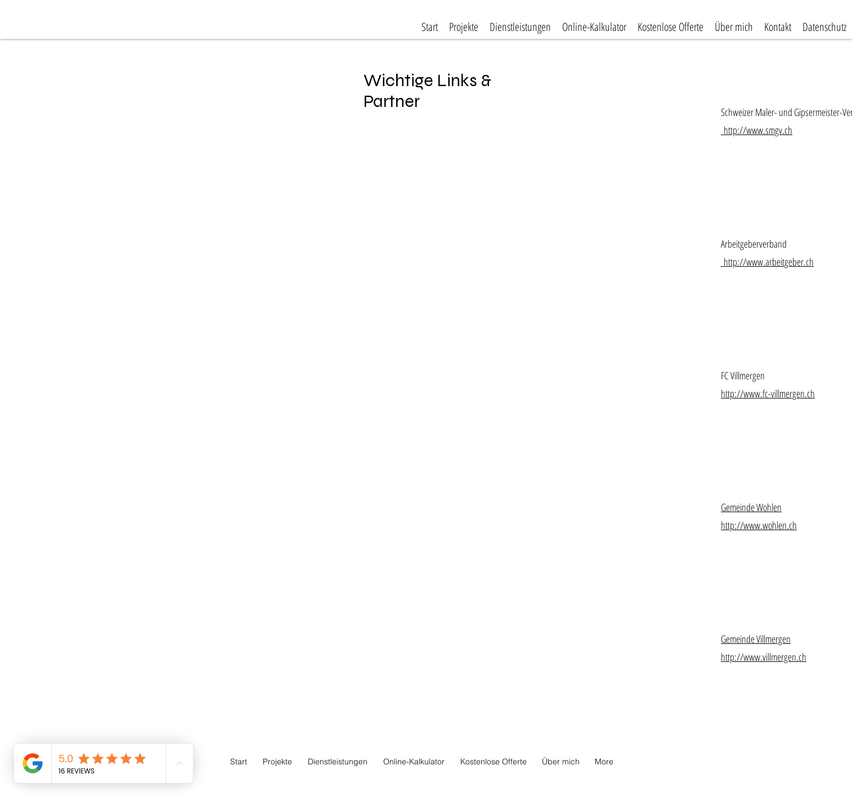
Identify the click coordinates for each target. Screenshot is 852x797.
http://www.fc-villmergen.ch (768, 393)
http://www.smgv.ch (756, 130)
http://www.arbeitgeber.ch (767, 261)
